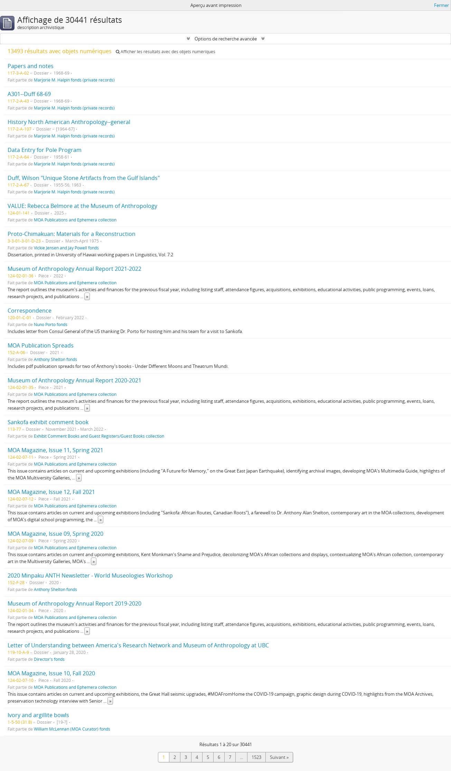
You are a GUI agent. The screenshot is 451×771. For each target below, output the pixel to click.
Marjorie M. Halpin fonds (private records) (74, 80)
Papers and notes (31, 66)
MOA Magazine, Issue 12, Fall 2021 (51, 492)
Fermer (441, 5)
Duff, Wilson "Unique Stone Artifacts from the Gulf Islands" (84, 178)
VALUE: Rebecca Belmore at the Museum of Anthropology (82, 206)
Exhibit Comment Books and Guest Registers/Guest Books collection (99, 436)
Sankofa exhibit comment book (48, 422)
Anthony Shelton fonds (55, 359)
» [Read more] (87, 296)
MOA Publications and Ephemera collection (75, 219)
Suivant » (279, 757)
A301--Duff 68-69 (29, 94)
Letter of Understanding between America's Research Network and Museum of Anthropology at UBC (138, 645)
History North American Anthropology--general (69, 122)
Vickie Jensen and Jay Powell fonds (66, 247)
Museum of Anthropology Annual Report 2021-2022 (74, 269)
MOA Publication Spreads (41, 345)
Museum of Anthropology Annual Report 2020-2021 (74, 380)
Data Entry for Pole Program (45, 150)
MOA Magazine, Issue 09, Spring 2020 (55, 533)
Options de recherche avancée (226, 39)
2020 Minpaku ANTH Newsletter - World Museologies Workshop (90, 575)
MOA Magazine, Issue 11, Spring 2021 (55, 450)
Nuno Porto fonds (50, 324)
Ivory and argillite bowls (38, 715)
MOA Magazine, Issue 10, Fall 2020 (51, 673)
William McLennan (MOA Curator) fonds (72, 729)
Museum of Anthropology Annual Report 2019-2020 (74, 603)
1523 (256, 757)
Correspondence (29, 310)
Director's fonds (49, 659)
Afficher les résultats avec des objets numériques (165, 52)
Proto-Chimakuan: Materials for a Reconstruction (71, 234)
